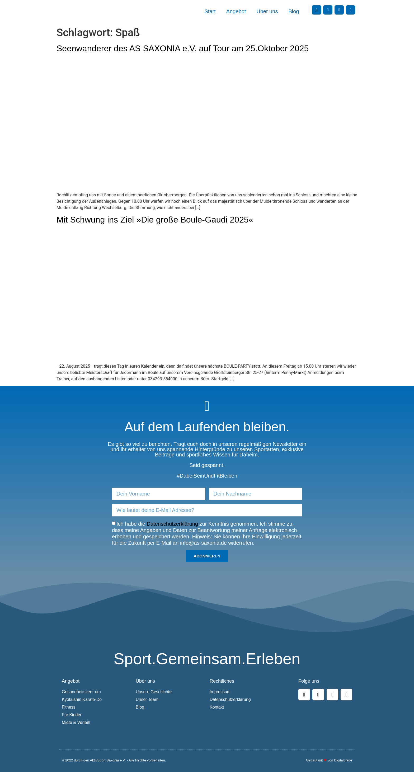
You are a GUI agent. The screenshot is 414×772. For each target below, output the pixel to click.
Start (210, 11)
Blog (293, 11)
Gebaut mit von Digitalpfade (329, 760)
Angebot (236, 11)
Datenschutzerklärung (172, 524)
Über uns (267, 11)
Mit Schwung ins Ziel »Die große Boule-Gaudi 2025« (155, 219)
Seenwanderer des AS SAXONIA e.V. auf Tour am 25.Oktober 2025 (183, 48)
